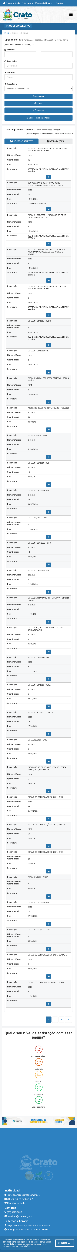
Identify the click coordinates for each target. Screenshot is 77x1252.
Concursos (38, 110)
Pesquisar (38, 96)
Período (9, 49)
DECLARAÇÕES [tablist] (55, 141)
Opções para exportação (38, 118)
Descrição (10, 61)
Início (6, 33)
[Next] (61, 1020)
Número (9, 72)
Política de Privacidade (12, 1244)
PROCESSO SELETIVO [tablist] (21, 141)
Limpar (38, 103)
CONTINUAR (64, 1243)
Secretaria (10, 84)
